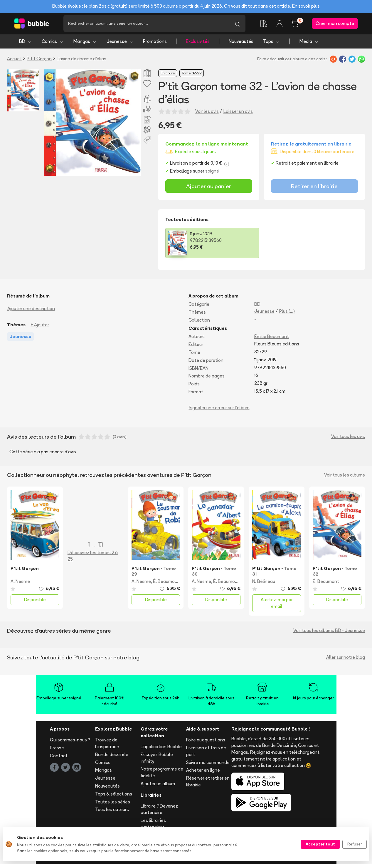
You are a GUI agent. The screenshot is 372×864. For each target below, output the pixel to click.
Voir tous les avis (348, 436)
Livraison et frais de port (206, 751)
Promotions (155, 41)
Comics (52, 41)
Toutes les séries (112, 802)
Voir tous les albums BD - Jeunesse (329, 630)
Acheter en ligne (203, 770)
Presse (57, 748)
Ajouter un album (158, 783)
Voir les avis (207, 111)
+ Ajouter (40, 324)
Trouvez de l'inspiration (107, 743)
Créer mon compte (335, 23)
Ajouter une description (31, 308)
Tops (271, 41)
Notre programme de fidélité (162, 772)
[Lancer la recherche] (237, 23)
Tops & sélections (113, 794)
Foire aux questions (205, 740)
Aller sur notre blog (345, 657)
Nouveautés (241, 41)
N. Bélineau (263, 581)
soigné (212, 171)
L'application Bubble (161, 746)
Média (309, 41)
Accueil (14, 58)
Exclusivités (198, 41)
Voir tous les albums (344, 475)
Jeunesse (120, 41)
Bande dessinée (111, 754)
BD (25, 41)
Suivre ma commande (208, 762)
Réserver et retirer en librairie (208, 781)
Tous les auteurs (112, 809)
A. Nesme (20, 581)
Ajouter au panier (208, 186)
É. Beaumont (166, 581)
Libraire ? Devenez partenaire (159, 809)
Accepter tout (320, 844)
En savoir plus (306, 6)
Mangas (85, 41)
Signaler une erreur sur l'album (219, 407)
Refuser (354, 844)
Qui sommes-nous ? (70, 740)
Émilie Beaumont (271, 336)
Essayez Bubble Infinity (157, 758)
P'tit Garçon (39, 58)
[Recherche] (146, 23)
